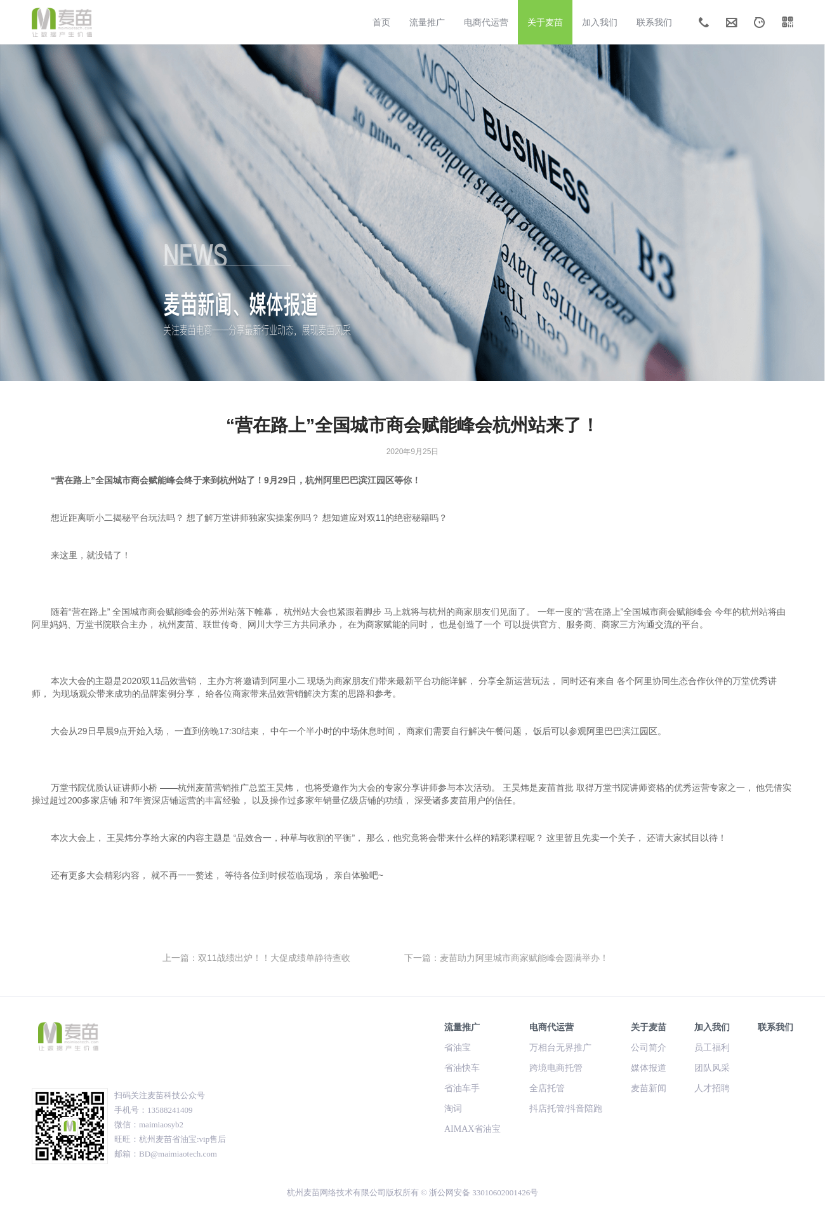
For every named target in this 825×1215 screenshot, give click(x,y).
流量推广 (427, 22)
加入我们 (599, 22)
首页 (381, 22)
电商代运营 (486, 22)
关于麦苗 (545, 22)
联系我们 (654, 22)
